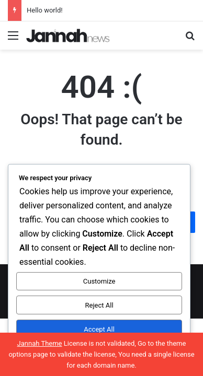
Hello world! (45, 10)
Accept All (99, 329)
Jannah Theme (39, 343)
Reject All (99, 305)
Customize (99, 281)
